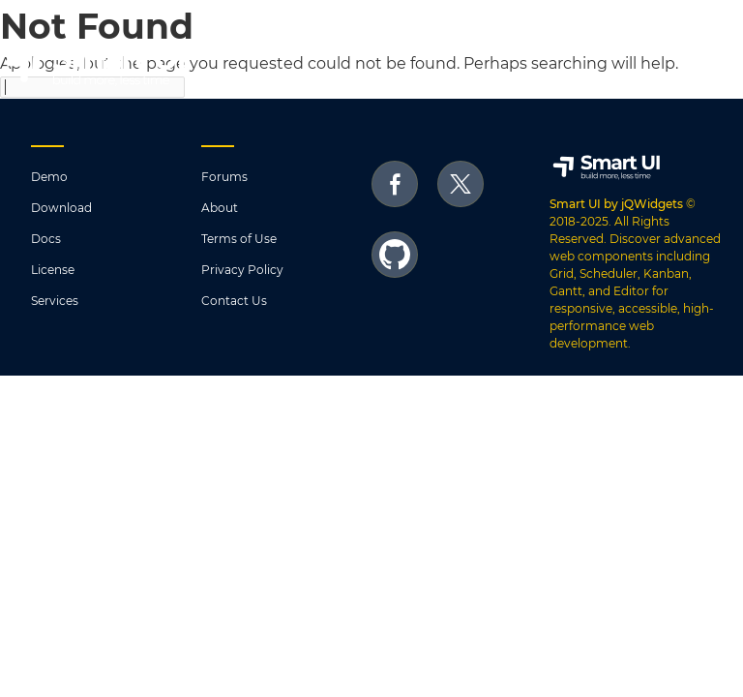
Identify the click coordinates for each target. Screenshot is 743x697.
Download (61, 207)
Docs (46, 238)
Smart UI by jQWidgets (616, 204)
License (52, 269)
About (219, 207)
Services (54, 300)
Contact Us (234, 300)
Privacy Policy (242, 269)
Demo (49, 176)
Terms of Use (239, 238)
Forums (224, 176)
